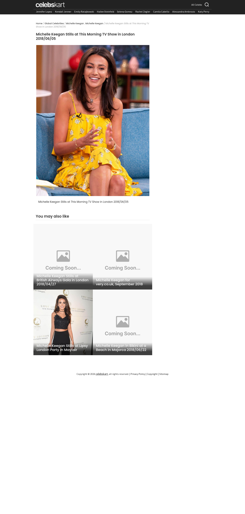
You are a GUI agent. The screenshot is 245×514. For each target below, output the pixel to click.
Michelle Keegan (75, 23)
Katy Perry (203, 11)
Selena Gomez (124, 11)
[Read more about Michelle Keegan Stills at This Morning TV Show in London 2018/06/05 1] (92, 120)
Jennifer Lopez (44, 11)
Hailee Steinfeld (105, 11)
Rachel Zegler (142, 11)
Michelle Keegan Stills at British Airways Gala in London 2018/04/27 (62, 280)
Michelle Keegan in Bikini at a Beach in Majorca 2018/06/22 (121, 348)
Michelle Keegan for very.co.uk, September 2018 (119, 282)
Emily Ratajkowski (84, 11)
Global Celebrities (54, 23)
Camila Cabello (161, 11)
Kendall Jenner (63, 11)
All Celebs (196, 4)
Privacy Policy (137, 373)
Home (39, 23)
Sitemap (163, 373)
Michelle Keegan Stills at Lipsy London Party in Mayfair (62, 348)
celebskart (102, 374)
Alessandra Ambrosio (183, 11)
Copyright (152, 373)
